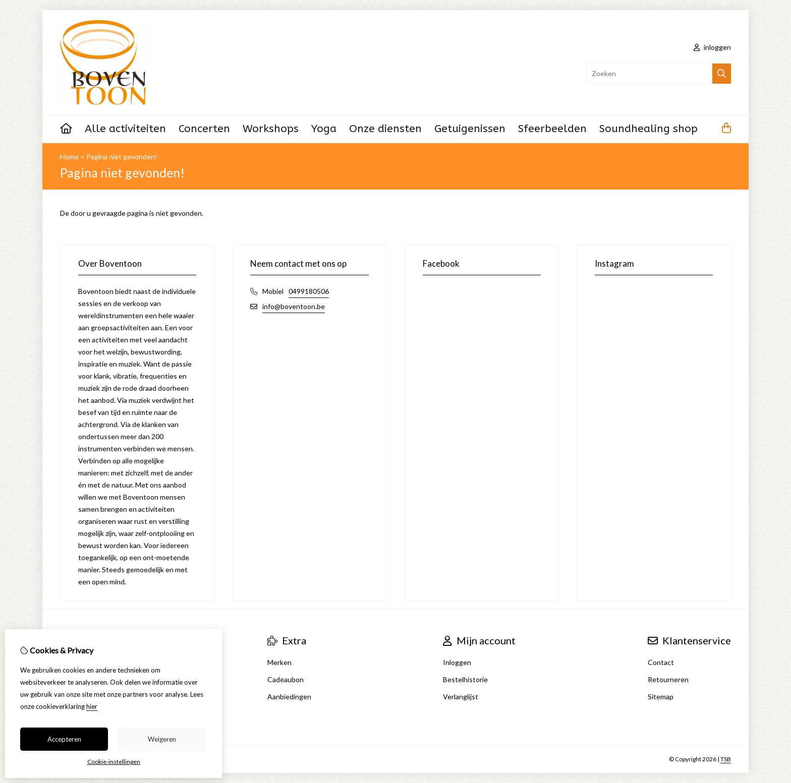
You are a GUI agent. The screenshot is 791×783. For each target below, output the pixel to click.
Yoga (323, 129)
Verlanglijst (460, 696)
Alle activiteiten (125, 129)
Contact (661, 662)
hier (91, 706)
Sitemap (660, 696)
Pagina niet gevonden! (121, 156)
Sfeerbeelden (552, 129)
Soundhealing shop (648, 129)
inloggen (712, 47)
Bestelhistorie (465, 679)
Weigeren (162, 739)
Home (69, 156)
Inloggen (457, 662)
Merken (279, 662)
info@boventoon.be (293, 306)
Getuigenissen (469, 129)
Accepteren (64, 739)
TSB (725, 759)
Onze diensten (385, 129)
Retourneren (668, 679)
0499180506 (309, 291)
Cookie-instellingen (113, 761)
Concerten (204, 129)
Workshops (271, 129)
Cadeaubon (285, 679)
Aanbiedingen (289, 696)
